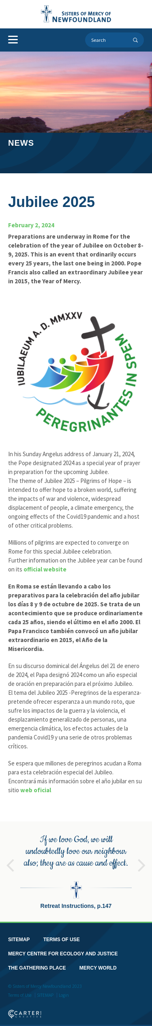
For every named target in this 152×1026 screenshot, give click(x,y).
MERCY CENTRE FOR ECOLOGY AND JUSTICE (63, 949)
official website (45, 569)
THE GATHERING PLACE (37, 963)
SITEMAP (19, 935)
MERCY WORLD (98, 963)
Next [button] (142, 857)
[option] (76, 867)
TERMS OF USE (61, 935)
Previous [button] (10, 857)
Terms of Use (20, 990)
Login (64, 990)
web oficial (35, 790)
